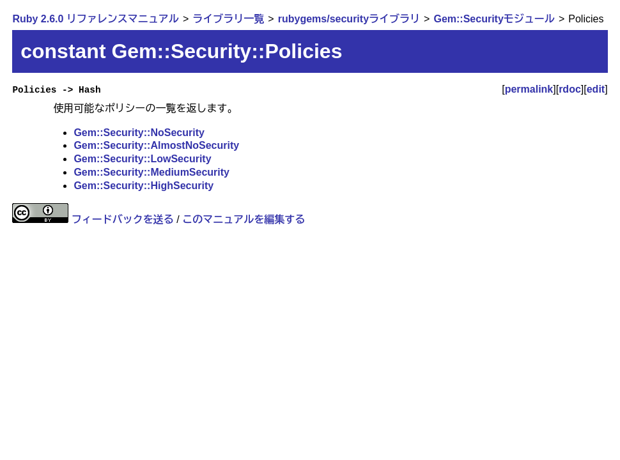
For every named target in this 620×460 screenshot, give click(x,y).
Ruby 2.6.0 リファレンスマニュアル (95, 18)
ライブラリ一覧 (228, 18)
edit (596, 89)
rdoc (570, 89)
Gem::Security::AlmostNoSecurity (156, 145)
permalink (529, 89)
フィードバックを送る (123, 219)
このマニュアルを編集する (243, 219)
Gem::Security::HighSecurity (143, 185)
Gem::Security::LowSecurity (142, 158)
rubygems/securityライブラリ (349, 18)
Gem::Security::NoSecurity (139, 132)
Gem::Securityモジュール (493, 18)
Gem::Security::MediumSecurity (151, 172)
